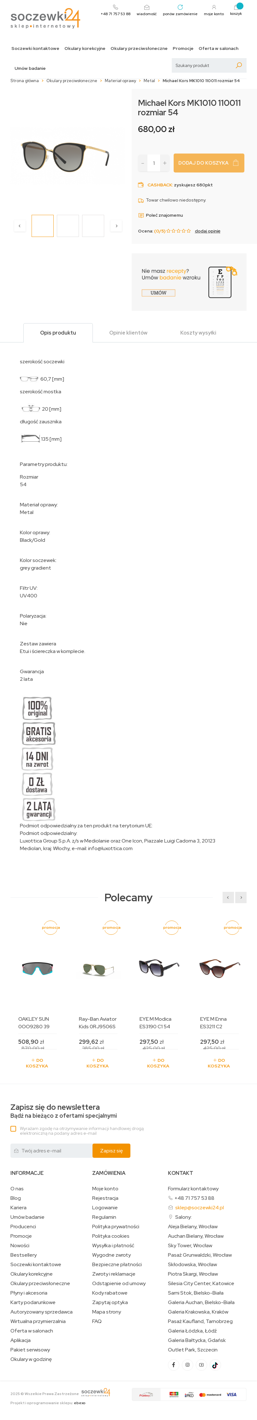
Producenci (23, 1227)
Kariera (18, 1208)
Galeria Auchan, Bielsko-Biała (201, 1302)
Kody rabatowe (110, 1293)
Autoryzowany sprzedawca (41, 1312)
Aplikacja (20, 1340)
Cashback (159, 185)
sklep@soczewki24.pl (199, 1207)
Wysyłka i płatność (113, 1245)
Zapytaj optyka (110, 1302)
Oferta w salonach (218, 48)
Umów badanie (30, 68)
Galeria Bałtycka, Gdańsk (197, 1340)
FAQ (97, 1321)
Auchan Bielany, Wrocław (196, 1236)
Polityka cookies (110, 1236)
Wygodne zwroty (111, 1255)
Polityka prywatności (115, 1227)
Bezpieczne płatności (117, 1264)
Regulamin (104, 1217)
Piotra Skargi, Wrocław (193, 1274)
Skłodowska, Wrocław (192, 1264)
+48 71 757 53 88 (194, 1198)
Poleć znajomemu (160, 215)
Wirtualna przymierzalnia (38, 1321)
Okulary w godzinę (31, 1359)
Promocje (183, 48)
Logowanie (105, 1208)
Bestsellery (23, 1255)
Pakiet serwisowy (30, 1350)
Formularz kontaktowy (193, 1188)
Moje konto (105, 1189)
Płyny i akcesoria (28, 1293)
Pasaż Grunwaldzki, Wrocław (200, 1255)
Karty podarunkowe (33, 1302)
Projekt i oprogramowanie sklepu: (48, 1402)
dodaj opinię (207, 231)
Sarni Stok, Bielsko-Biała (196, 1293)
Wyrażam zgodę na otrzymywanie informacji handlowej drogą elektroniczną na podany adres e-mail (82, 1131)
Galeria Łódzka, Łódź (192, 1331)
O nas (17, 1189)
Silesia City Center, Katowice (201, 1283)
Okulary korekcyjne (84, 48)
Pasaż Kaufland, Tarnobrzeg (200, 1321)
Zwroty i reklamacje (113, 1274)
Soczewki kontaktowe (35, 48)
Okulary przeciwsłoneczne (139, 48)
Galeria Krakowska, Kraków (198, 1312)
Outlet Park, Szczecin (193, 1350)
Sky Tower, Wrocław (190, 1245)
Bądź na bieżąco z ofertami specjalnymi (63, 1111)
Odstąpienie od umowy (119, 1283)
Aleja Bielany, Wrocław (193, 1227)
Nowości (19, 1245)
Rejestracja (105, 1198)
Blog (15, 1198)
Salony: (183, 1217)
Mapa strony (106, 1312)
